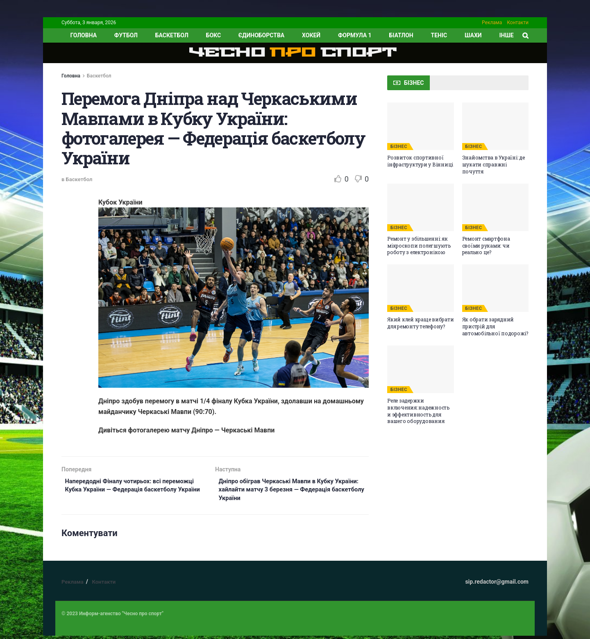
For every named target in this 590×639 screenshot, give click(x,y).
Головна (70, 76)
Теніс (439, 35)
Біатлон (401, 35)
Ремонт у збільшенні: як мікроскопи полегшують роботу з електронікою (419, 245)
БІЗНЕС (398, 146)
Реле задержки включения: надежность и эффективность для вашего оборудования (418, 410)
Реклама (492, 22)
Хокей (311, 35)
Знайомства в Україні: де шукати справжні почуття (493, 164)
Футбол (126, 35)
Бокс (213, 35)
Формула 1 (355, 35)
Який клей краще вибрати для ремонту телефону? (420, 323)
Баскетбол (171, 35)
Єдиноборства (261, 35)
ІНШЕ (506, 35)
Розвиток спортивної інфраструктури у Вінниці (420, 161)
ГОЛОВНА (83, 35)
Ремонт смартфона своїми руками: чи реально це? (486, 245)
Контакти (518, 22)
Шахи (473, 35)
